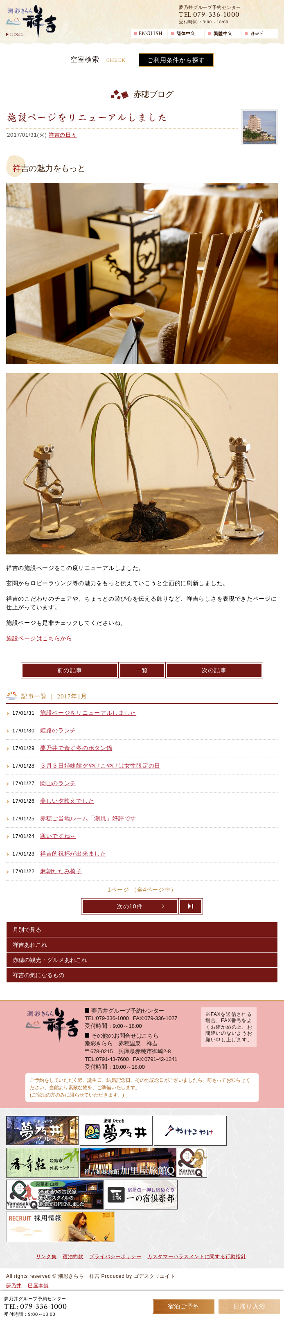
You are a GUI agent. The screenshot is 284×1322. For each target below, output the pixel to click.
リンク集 (46, 1256)
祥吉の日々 (63, 135)
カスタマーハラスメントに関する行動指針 (196, 1256)
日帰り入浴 (249, 1306)
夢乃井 (14, 1285)
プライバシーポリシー (115, 1256)
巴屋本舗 (38, 1285)
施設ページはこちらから (39, 638)
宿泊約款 (73, 1256)
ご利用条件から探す (176, 59)
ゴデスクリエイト (155, 1276)
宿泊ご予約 (184, 1306)
